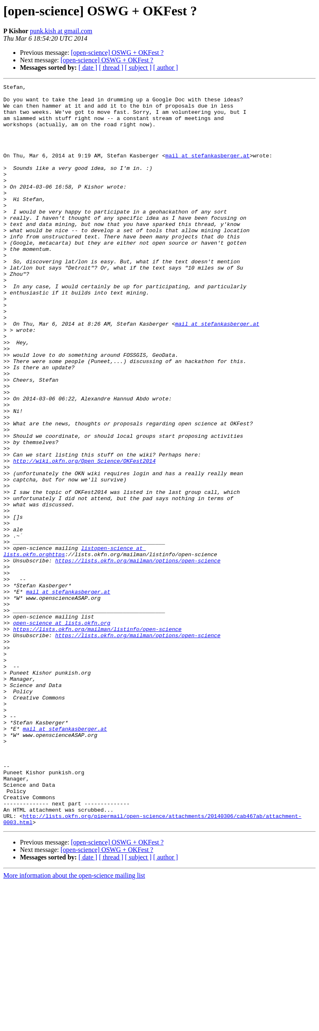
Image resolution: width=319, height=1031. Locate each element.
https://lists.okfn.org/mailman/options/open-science (138, 656)
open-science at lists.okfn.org (61, 731)
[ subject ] (138, 67)
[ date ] (88, 67)
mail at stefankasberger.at (207, 170)
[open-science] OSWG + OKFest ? (117, 52)
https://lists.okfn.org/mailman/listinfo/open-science (97, 738)
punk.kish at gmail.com (61, 30)
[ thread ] (111, 67)
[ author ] (165, 67)
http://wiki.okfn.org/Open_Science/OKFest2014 (84, 536)
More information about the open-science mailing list (74, 1023)
